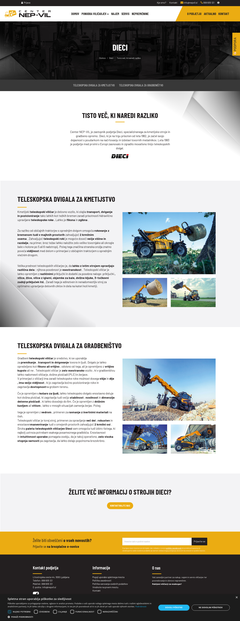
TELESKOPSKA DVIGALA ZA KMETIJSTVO (94, 85)
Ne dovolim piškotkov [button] (211, 607)
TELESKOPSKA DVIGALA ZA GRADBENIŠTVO (141, 85)
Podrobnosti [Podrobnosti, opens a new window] (140, 606)
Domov (102, 58)
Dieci (111, 58)
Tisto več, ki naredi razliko (129, 58)
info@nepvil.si (189, 2)
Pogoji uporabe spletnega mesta (108, 577)
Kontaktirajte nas (120, 505)
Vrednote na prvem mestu (105, 587)
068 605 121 (207, 2)
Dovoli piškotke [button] (173, 607)
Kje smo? (161, 2)
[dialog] (120, 607)
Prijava (25, 2)
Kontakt (173, 2)
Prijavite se (199, 541)
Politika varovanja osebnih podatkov (110, 583)
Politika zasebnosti (101, 580)
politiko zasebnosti (174, 548)
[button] (80, 617)
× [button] (236, 597)
